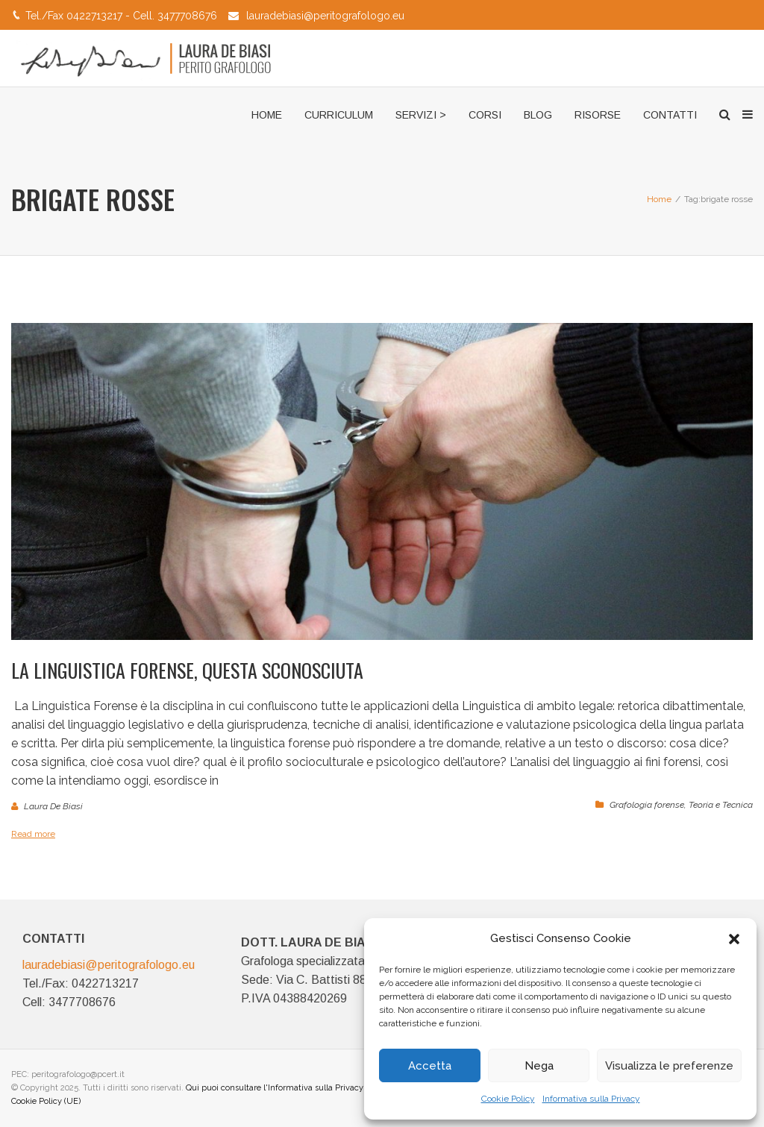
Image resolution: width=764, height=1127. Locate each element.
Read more (33, 834)
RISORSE (597, 115)
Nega (539, 1066)
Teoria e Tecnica (721, 805)
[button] (734, 939)
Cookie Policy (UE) (46, 1101)
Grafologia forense (647, 805)
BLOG (538, 115)
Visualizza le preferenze (669, 1066)
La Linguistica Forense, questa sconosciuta (187, 670)
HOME (266, 115)
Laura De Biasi (53, 806)
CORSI (485, 115)
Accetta (429, 1066)
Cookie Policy (508, 1098)
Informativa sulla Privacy (591, 1098)
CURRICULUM (338, 115)
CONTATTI (670, 115)
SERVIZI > (420, 115)
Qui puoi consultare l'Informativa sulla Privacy (274, 1088)
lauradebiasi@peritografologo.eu (325, 16)
